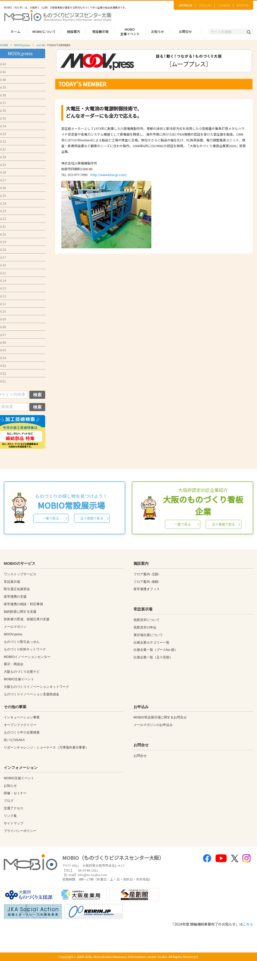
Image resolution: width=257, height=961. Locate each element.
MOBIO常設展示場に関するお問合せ (160, 717)
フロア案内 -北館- (146, 574)
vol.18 (40, 45)
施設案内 (73, 31)
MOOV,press (22, 45)
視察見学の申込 (145, 627)
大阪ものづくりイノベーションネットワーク (36, 687)
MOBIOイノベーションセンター (27, 657)
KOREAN (242, 5)
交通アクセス (13, 808)
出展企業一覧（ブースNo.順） (156, 650)
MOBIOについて (44, 31)
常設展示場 (100, 31)
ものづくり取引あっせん (22, 642)
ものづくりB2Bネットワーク (25, 649)
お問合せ (185, 31)
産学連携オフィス (147, 589)
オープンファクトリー (20, 725)
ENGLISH (205, 5)
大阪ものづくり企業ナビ (22, 671)
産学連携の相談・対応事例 (23, 604)
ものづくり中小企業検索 (22, 732)
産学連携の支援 (15, 596)
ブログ (9, 801)
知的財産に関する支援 (20, 611)
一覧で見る (51, 518)
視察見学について (147, 620)
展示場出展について (148, 635)
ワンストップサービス (20, 574)
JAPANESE (185, 5)
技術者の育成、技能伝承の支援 (26, 619)
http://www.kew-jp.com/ (109, 174)
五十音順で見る (91, 518)
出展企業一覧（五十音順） (153, 657)
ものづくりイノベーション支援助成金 (31, 694)
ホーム (15, 31)
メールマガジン (15, 627)
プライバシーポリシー (20, 831)
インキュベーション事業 (22, 717)
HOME (4, 45)
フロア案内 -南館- (146, 582)
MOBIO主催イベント (130, 31)
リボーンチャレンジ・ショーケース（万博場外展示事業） (46, 747)
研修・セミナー (15, 793)
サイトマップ (13, 823)
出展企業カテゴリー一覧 (151, 642)
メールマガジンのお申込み (153, 725)
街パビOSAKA (14, 740)
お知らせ (157, 31)
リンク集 (10, 816)
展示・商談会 (13, 664)
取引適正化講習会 (17, 589)
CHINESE (224, 5)
